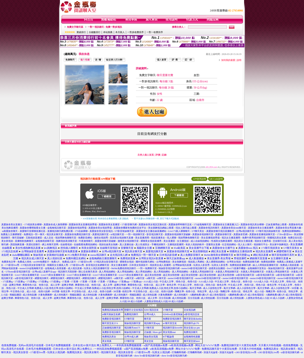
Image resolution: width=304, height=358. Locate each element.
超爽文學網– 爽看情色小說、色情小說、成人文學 (34, 284)
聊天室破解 (18, 237)
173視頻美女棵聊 (33, 224)
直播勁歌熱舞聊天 (24, 241)
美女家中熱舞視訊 (279, 244)
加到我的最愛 (228, 60)
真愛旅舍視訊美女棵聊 (252, 224)
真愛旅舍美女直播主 (11, 224)
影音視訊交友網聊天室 (97, 265)
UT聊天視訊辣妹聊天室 (268, 231)
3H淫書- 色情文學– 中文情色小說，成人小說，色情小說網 (81, 291)
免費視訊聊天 (131, 314)
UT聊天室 (168, 310)
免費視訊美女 (109, 336)
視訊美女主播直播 (243, 241)
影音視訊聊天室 (155, 234)
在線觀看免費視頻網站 (85, 244)
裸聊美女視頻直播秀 (151, 241)
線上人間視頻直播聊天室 (265, 265)
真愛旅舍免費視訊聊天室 (77, 234)
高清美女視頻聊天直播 (121, 237)
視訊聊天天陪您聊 (67, 271)
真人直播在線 (127, 244)
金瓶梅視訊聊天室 (56, 227)
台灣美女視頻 (234, 261)
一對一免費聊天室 (147, 268)
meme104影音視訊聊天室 (194, 268)
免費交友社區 (295, 237)
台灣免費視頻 (163, 261)
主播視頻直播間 (175, 244)
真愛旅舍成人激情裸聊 (55, 224)
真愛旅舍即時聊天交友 (180, 224)
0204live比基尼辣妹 (173, 314)
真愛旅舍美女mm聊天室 (233, 227)
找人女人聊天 (245, 244)
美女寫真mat (169, 332)
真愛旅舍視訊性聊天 (209, 227)
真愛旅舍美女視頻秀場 (100, 227)
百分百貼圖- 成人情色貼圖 (172, 298)
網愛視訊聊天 (42, 278)
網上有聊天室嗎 (50, 244)
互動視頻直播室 (34, 237)
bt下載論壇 (168, 336)
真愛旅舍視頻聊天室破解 (177, 234)
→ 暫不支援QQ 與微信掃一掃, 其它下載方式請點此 (155, 218)
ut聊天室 (118, 278)
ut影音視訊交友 (192, 314)
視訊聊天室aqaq (152, 323)
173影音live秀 (85, 261)
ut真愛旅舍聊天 (10, 231)
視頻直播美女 (158, 237)
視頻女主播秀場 (263, 241)
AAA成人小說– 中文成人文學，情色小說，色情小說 (170, 281)
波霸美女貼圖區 (217, 268)
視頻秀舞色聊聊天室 (65, 237)
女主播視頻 (183, 241)
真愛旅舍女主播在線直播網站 (151, 231)
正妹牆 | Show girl (153, 332)
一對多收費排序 (135, 32)
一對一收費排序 (155, 32)
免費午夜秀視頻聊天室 (253, 237)
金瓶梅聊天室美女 (257, 268)
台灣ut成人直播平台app (44, 271)
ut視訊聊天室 (117, 234)
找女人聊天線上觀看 (186, 227)
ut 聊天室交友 (170, 323)
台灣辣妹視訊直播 (182, 265)
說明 (239, 60)
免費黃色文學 (9, 261)
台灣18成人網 (131, 336)
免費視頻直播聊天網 (240, 265)
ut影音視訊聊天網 (290, 352)
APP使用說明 (199, 179)
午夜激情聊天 (86, 241)
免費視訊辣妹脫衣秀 (112, 310)
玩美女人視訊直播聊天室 (96, 268)
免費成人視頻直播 (289, 265)
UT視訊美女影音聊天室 (106, 261)
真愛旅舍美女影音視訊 (101, 231)
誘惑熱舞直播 (17, 244)
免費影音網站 (85, 237)
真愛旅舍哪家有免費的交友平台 (130, 227)
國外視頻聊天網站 (145, 261)
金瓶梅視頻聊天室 (44, 241)
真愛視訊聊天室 (100, 234)
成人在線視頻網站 (200, 241)
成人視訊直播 (75, 268)
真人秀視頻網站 (107, 271)
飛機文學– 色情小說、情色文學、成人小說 (196, 291)
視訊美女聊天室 (55, 234)
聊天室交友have (192, 341)
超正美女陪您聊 (153, 275)
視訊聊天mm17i (132, 327)
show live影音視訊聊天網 (146, 355)
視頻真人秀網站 (196, 261)
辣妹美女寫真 (151, 336)
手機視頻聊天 (158, 244)
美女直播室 (169, 241)
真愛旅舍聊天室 (223, 234)
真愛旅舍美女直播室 (109, 224)
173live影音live (284, 234)
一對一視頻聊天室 (135, 234)
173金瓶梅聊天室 (202, 224)
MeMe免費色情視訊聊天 (123, 268)
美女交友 (148, 341)
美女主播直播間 (119, 265)
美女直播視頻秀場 (210, 237)
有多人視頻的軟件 (195, 244)
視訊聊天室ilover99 (172, 327)
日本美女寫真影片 (138, 265)
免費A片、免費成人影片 (63, 261)
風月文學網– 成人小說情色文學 (206, 288)
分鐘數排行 (94, 32)
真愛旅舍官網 (240, 234)
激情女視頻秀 (101, 237)
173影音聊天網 (129, 224)
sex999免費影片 (41, 261)
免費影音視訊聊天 (111, 318)
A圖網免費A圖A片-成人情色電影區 (208, 294)
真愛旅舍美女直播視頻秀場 (83, 224)
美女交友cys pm (192, 327)
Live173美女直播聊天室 (27, 275)
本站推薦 (107, 32)
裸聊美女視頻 (127, 261)
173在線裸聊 (81, 231)
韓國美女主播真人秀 (57, 265)
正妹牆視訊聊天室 (111, 327)
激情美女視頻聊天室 (128, 241)
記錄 (164, 154)
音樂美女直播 (213, 244)
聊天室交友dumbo (193, 318)
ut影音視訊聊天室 (245, 275)
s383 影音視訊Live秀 (245, 352)
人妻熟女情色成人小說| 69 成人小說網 (265, 298)
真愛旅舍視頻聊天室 (202, 234)
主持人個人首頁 (145, 154)
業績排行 (81, 32)
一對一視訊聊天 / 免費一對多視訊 (105, 27)
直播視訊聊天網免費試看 (60, 231)
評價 (157, 154)
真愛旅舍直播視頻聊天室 (262, 234)
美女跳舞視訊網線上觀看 (161, 227)
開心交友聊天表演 (88, 271)
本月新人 (120, 32)
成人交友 (48, 237)
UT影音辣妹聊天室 (124, 231)
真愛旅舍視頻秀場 (77, 227)
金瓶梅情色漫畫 (192, 336)
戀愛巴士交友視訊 (133, 310)
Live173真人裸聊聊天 (179, 231)
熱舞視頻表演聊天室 (66, 241)
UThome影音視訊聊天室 (18, 271)
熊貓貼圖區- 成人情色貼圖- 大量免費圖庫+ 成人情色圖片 (39, 294)
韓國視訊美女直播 (276, 237)
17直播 (65, 281)
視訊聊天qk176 (191, 323)
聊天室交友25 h (110, 323)
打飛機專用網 (179, 352)
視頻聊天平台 (261, 244)
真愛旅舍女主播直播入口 (226, 224)
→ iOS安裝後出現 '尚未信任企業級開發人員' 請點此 (104, 218)
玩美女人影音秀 (201, 265)
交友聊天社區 (280, 241)
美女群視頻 (7, 241)
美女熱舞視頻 (179, 261)
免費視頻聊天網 (251, 261)
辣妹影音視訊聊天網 (169, 268)
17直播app (112, 281)
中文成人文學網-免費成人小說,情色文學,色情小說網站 (45, 288)
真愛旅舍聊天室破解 (105, 241)
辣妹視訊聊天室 (276, 268)
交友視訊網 (189, 310)
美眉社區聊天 (33, 244)
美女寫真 (106, 341)
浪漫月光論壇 (211, 352)
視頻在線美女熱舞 (108, 244)
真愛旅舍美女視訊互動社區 (153, 224)
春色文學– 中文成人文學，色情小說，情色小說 (191, 284)
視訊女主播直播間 (231, 237)
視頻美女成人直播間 (160, 265)
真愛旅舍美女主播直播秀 (261, 227)
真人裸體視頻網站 (215, 261)
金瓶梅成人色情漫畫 (55, 268)
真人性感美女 (142, 244)
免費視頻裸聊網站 (291, 231)
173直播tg (8, 281)
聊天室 (147, 318)
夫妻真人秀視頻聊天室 (201, 271)
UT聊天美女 (198, 231)
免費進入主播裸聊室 (11, 234)
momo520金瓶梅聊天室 (31, 268)
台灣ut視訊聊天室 (245, 231)
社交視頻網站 (229, 244)
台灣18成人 (150, 314)
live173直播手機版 (236, 268)
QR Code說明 (216, 179)
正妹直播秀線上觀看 (276, 224)
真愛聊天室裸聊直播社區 (32, 231)
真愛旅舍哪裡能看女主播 (32, 227)
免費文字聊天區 (75, 27)
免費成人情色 (24, 261)
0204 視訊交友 (151, 310)
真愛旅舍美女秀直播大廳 (288, 227)
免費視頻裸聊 (268, 261)
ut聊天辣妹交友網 (111, 314)
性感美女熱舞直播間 (221, 241)
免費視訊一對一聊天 (34, 234)
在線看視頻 (66, 244)
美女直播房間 (142, 237)
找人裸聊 (171, 237)
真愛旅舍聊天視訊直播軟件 (220, 231)
